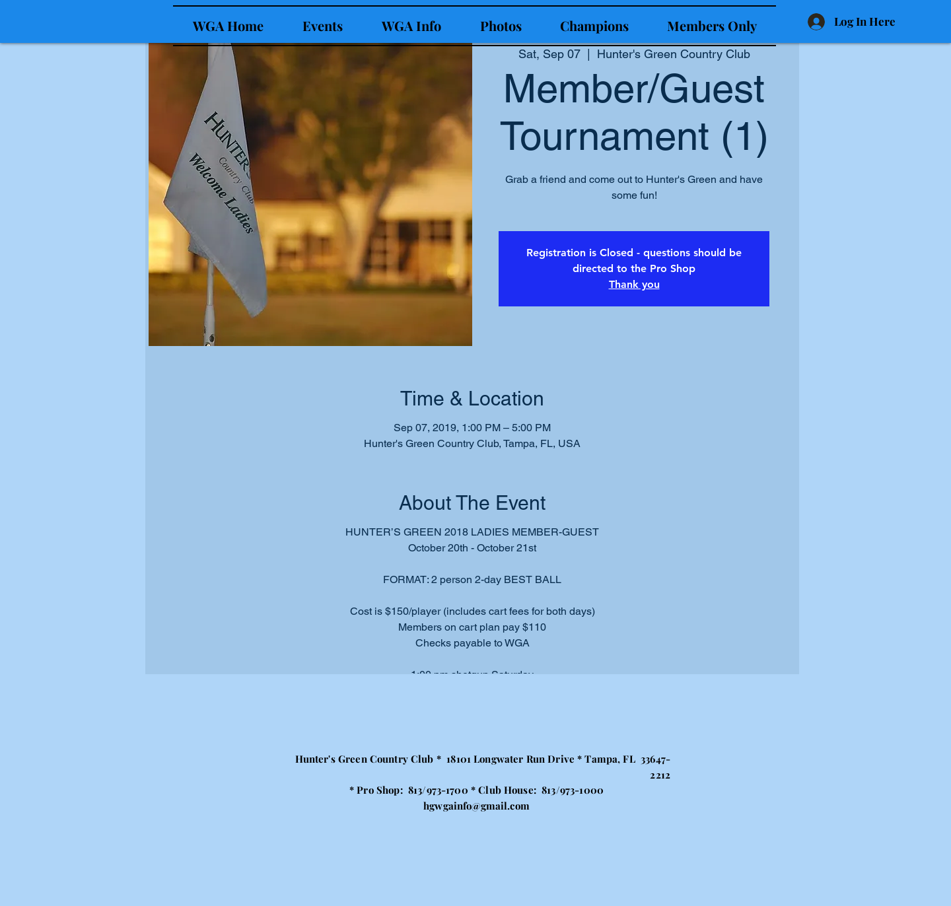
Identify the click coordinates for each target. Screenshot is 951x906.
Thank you (634, 284)
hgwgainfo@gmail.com (476, 805)
